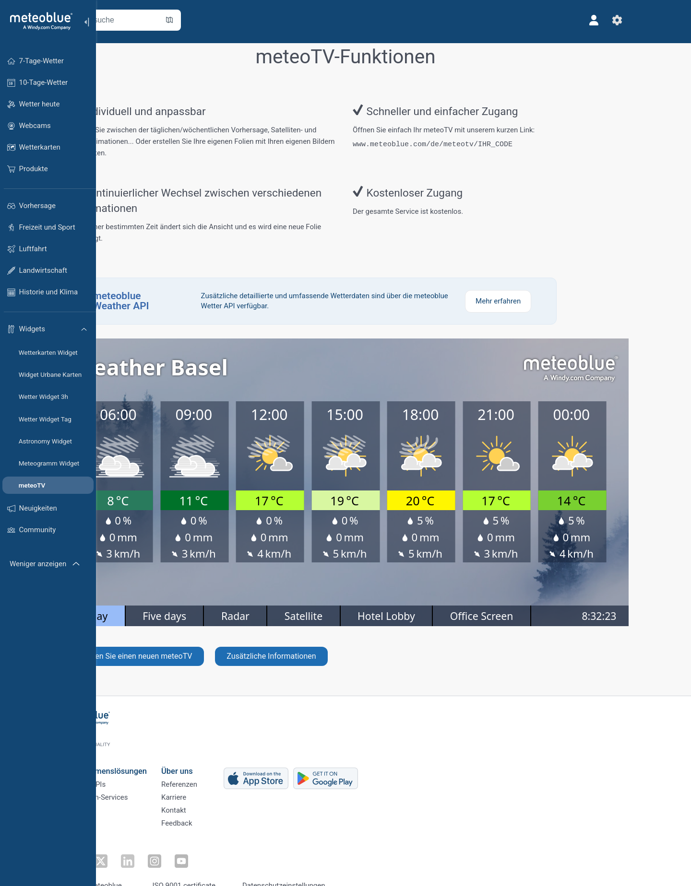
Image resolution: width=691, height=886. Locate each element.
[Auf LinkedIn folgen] (164, 846)
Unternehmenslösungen (152, 754)
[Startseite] (38, 21)
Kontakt (221, 802)
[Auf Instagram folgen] (186, 846)
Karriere (221, 786)
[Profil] (642, 20)
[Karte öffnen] (217, 20)
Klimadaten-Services (143, 786)
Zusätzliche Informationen (319, 649)
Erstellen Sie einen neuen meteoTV (181, 649)
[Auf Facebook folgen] (119, 846)
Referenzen (227, 771)
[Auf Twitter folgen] (141, 846)
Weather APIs (132, 771)
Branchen (125, 802)
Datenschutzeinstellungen (331, 868)
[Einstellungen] (665, 20)
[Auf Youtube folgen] (208, 846)
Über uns (225, 754)
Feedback (224, 818)
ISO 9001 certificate (232, 868)
